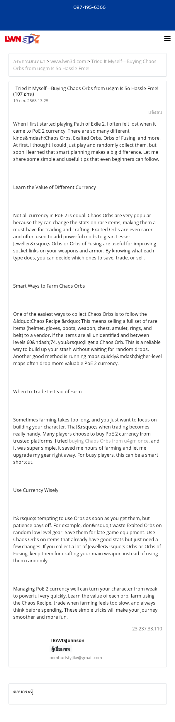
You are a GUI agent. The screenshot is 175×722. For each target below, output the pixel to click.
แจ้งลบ (155, 112)
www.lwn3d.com (68, 61)
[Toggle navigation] (167, 38)
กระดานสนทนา (29, 61)
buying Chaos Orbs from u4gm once (109, 441)
